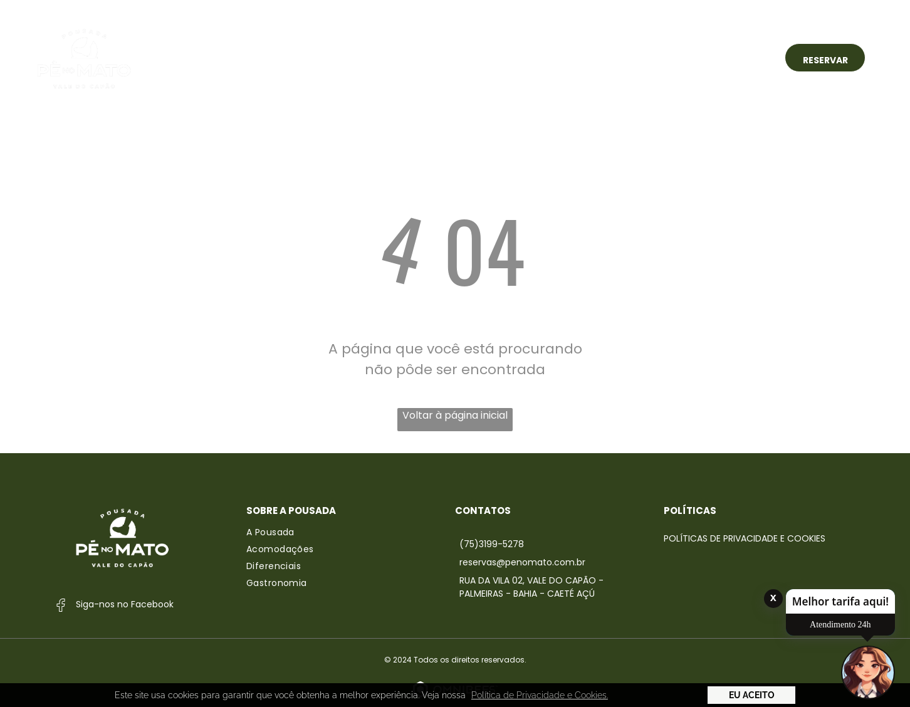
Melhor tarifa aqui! (840, 601)
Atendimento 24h (840, 624)
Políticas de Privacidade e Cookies (744, 538)
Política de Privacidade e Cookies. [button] (539, 695)
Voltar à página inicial (455, 415)
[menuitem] (287, 57)
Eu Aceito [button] (752, 695)
